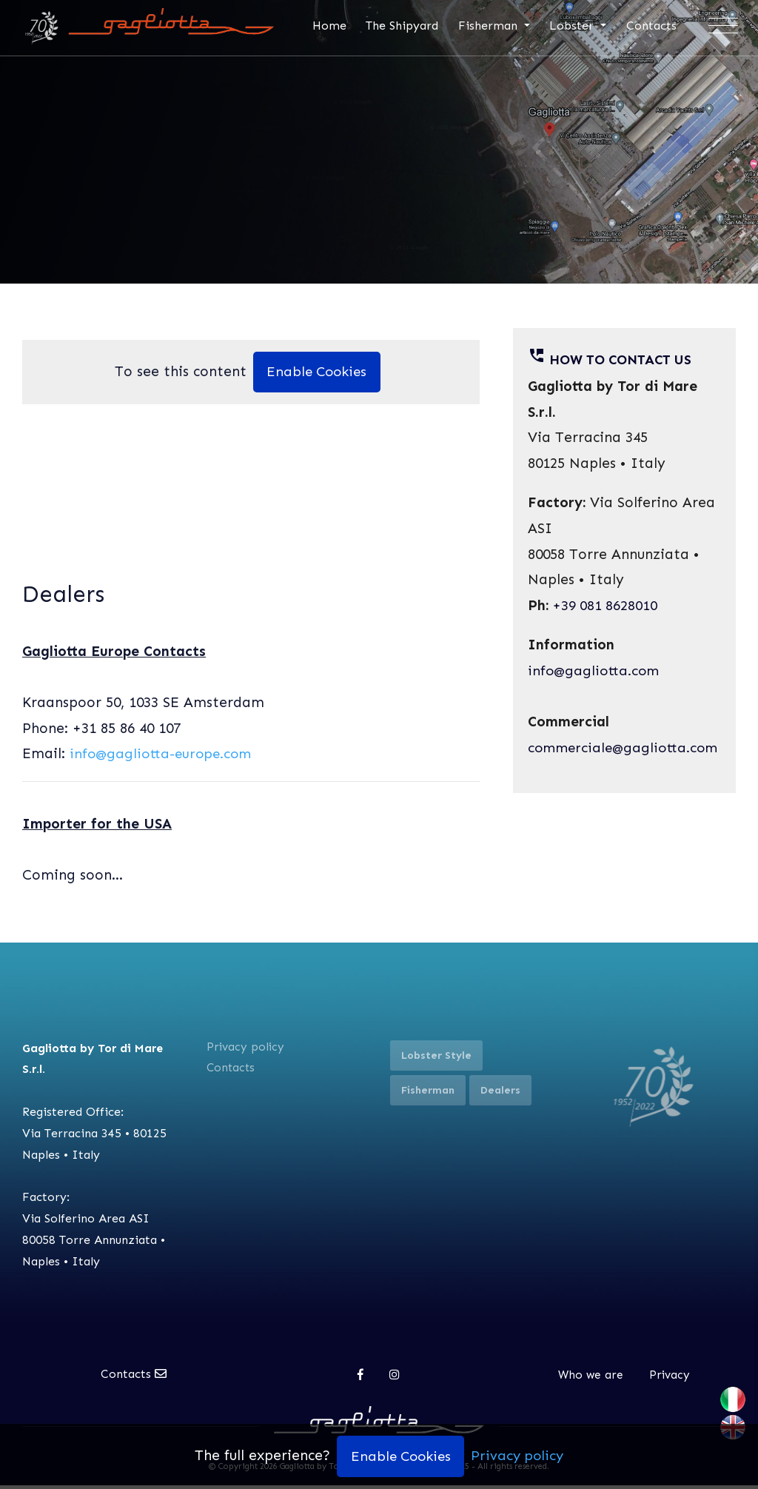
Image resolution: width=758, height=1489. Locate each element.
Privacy (670, 1378)
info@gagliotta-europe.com (164, 757)
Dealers (500, 1094)
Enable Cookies (316, 375)
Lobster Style (436, 1059)
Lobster (576, 26)
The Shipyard (404, 26)
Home (332, 26)
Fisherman (491, 26)
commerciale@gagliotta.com (626, 749)
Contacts (653, 26)
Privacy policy (246, 1050)
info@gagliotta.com (595, 672)
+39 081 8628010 (606, 607)
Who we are (590, 1378)
